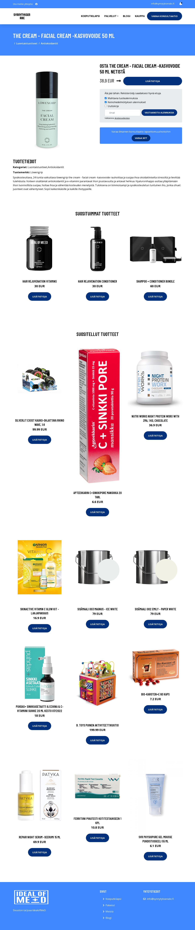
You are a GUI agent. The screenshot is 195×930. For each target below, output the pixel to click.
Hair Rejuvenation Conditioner (97, 281)
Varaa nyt (141, 138)
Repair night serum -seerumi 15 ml (39, 837)
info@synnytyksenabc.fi (162, 3)
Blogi (126, 16)
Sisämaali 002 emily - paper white (155, 609)
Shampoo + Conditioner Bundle (155, 281)
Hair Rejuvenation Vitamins (40, 281)
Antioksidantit (49, 43)
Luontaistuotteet (26, 43)
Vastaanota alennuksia (159, 112)
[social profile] (36, 4)
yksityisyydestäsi (122, 118)
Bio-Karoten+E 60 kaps (155, 694)
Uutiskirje (113, 106)
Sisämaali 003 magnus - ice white (97, 609)
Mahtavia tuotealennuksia (123, 98)
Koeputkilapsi (90, 16)
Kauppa (140, 16)
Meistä (109, 911)
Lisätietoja (152, 81)
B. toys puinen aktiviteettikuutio (97, 725)
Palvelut (110, 905)
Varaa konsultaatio (164, 16)
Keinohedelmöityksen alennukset (127, 102)
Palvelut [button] (110, 16)
